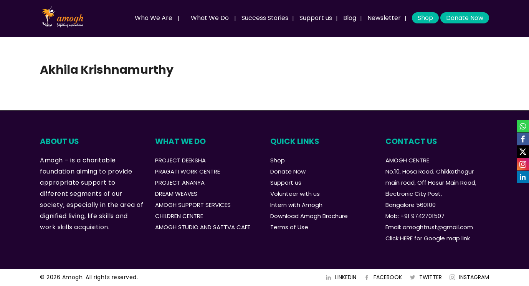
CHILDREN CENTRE (179, 216)
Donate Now (464, 17)
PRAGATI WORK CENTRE (187, 171)
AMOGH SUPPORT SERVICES (193, 205)
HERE (406, 238)
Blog (349, 17)
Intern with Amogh (296, 205)
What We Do (210, 17)
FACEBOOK (388, 277)
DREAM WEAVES (176, 194)
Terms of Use (289, 227)
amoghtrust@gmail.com (438, 227)
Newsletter (384, 17)
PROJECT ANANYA (180, 183)
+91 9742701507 (422, 216)
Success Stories (264, 17)
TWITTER (430, 277)
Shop (425, 17)
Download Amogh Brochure (309, 216)
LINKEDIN (345, 277)
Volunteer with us (295, 194)
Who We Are (153, 17)
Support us (315, 17)
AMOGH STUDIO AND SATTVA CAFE (202, 227)
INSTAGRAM (474, 277)
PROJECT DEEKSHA (180, 160)
